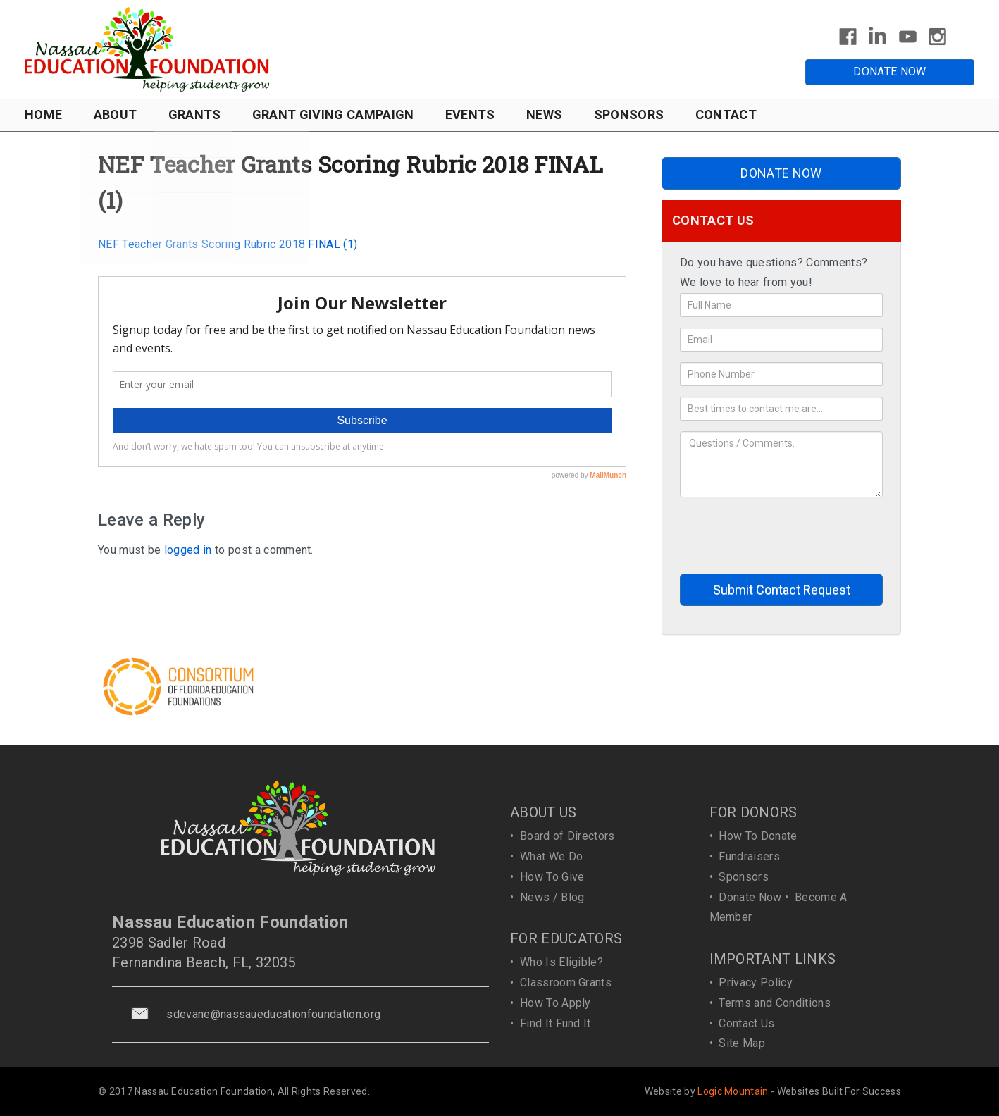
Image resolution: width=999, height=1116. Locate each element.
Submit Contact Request (781, 589)
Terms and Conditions (774, 1003)
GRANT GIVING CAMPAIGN (333, 114)
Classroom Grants (566, 982)
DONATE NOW (889, 71)
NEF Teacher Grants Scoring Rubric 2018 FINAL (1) (227, 244)
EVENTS (470, 114)
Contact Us (746, 1023)
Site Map (742, 1043)
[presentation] (787, 535)
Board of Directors (567, 836)
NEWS (544, 114)
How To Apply (555, 1003)
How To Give (552, 877)
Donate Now (750, 897)
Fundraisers (749, 856)
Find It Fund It (555, 1023)
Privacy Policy (755, 982)
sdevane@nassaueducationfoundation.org (273, 1014)
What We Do (551, 856)
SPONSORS (629, 114)
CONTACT (726, 114)
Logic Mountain (732, 1091)
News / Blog (552, 897)
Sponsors (744, 877)
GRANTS (194, 114)
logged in (188, 550)
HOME (43, 114)
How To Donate (758, 836)
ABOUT (115, 114)
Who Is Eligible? (561, 962)
